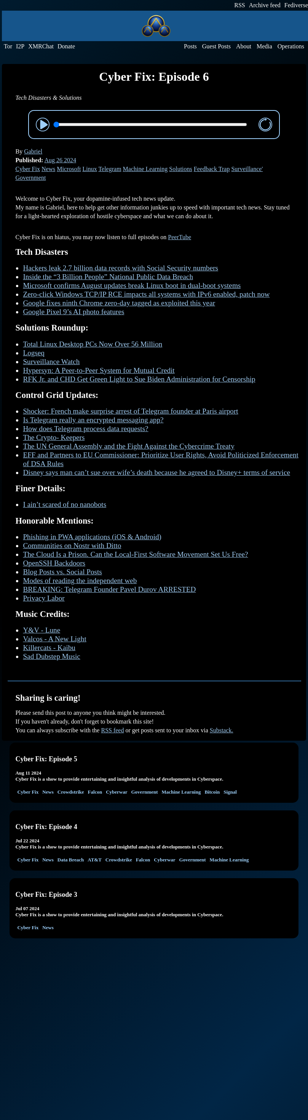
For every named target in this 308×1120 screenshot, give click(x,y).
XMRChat (41, 46)
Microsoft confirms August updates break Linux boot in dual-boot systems (132, 285)
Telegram (109, 169)
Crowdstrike (70, 792)
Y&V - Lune (41, 630)
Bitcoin (212, 792)
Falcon (95, 792)
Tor (8, 46)
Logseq (34, 353)
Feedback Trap (212, 169)
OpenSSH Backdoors (54, 563)
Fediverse (296, 5)
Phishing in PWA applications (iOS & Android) (92, 537)
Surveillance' (247, 169)
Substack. (221, 730)
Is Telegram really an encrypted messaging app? (93, 420)
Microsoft (69, 169)
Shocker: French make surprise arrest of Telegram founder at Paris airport (130, 411)
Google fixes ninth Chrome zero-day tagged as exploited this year (119, 303)
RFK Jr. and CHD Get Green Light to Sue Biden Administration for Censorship (139, 379)
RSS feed (112, 730)
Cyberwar (116, 792)
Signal (230, 792)
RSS (239, 5)
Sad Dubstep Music (51, 656)
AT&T (95, 860)
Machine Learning (145, 169)
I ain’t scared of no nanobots (64, 504)
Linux (89, 169)
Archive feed (265, 5)
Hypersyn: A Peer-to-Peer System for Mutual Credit (98, 370)
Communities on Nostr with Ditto (72, 546)
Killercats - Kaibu (49, 648)
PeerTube (179, 237)
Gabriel (33, 151)
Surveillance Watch (51, 362)
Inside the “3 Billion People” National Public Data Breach (108, 277)
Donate (66, 46)
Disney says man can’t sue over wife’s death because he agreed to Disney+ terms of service (156, 472)
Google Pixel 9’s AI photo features (73, 312)
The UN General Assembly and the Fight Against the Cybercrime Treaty (128, 446)
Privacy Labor (43, 598)
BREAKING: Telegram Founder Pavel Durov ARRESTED (109, 589)
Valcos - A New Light (54, 639)
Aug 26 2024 (61, 160)
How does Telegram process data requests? (85, 429)
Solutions (180, 169)
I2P (20, 46)
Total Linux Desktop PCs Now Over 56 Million (92, 344)
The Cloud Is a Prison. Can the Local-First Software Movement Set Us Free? (135, 554)
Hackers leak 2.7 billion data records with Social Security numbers (120, 268)
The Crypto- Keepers (54, 437)
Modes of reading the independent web (80, 581)
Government (30, 177)
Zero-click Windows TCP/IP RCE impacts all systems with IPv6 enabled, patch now (146, 294)
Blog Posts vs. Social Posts (62, 572)
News (48, 169)
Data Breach (70, 860)
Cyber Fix (27, 169)
